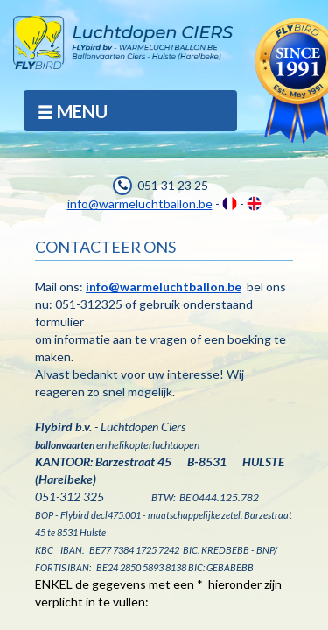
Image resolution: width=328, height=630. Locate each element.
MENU (71, 111)
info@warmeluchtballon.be (140, 203)
